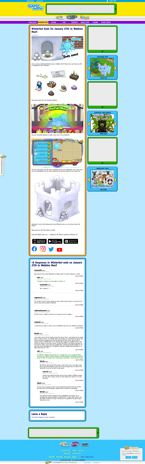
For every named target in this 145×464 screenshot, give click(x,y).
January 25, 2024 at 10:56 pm (41, 335)
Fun (64, 22)
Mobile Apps (85, 22)
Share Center (106, 22)
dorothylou (35, 35)
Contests (74, 22)
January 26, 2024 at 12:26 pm (41, 299)
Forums (95, 22)
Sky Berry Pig (103, 78)
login (111, 1)
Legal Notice (51, 457)
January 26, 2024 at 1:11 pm (44, 279)
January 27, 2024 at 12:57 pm (50, 373)
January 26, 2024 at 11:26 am (41, 312)
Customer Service (89, 457)
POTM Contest (103, 133)
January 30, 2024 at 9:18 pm (47, 393)
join (115, 1)
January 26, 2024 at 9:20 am (44, 352)
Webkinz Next (43, 22)
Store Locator (103, 189)
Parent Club (85, 17)
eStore (53, 22)
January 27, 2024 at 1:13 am (47, 363)
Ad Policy (74, 457)
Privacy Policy (59, 457)
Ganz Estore (40, 1)
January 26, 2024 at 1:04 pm (44, 384)
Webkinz (74, 450)
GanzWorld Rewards (66, 450)
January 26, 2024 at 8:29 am (41, 323)
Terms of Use (67, 457)
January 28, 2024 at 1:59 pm (47, 286)
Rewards (60, 17)
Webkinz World (30, 1)
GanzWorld (81, 450)
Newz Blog (33, 22)
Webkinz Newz (72, 17)
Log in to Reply (79, 276)
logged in (41, 417)
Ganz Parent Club (76, 453)
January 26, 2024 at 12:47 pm (41, 271)
